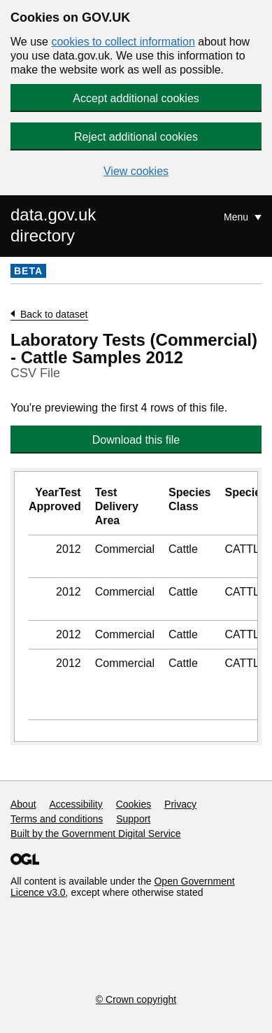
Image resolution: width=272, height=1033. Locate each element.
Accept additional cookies (136, 98)
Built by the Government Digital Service (95, 833)
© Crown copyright (136, 999)
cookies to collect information (122, 42)
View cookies (136, 171)
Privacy (180, 804)
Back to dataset (54, 314)
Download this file (136, 440)
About (23, 804)
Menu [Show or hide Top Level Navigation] (237, 217)
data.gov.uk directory (53, 225)
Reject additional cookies (136, 137)
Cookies (134, 804)
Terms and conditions (56, 818)
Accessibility (75, 804)
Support (133, 818)
